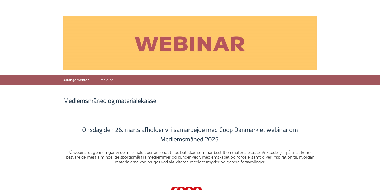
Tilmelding (105, 80)
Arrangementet (76, 80)
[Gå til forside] (190, 43)
